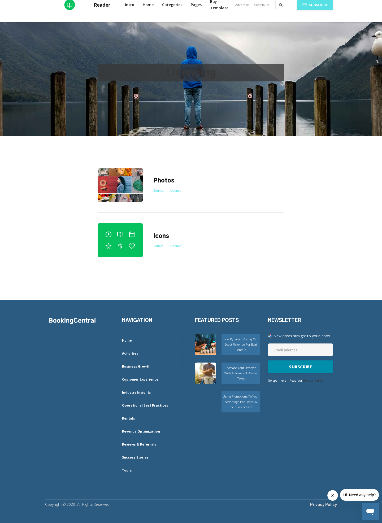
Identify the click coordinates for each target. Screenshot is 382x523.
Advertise (242, 5)
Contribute (262, 5)
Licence (175, 190)
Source (158, 190)
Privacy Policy (313, 380)
